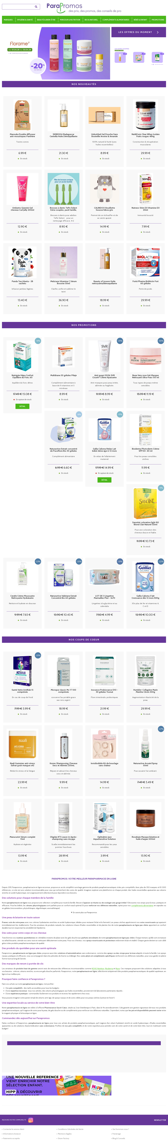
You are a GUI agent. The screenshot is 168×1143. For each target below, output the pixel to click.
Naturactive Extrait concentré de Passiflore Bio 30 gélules (63, 450)
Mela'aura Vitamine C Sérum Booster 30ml (63, 282)
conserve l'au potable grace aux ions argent (63, 698)
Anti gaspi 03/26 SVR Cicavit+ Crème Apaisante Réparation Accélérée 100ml (104, 376)
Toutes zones (22, 142)
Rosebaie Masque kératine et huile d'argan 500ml (145, 838)
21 (63, 153)
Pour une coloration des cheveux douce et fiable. (145, 531)
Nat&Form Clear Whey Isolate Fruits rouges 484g (145, 135)
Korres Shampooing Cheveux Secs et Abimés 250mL (63, 764)
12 (22, 226)
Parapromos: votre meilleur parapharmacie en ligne (84, 878)
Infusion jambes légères (22, 289)
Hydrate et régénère (22, 844)
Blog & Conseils (118, 1138)
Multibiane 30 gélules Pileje (63, 375)
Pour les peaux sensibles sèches (146, 457)
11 (100, 394)
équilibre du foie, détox (22, 383)
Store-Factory (63, 1138)
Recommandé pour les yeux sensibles (104, 845)
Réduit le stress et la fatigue (22, 771)
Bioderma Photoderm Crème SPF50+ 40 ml (145, 450)
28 (63, 855)
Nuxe (118, 968)
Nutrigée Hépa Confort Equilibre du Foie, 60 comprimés (22, 376)
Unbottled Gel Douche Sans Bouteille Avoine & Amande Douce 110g (104, 135)
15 (27, 394)
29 (145, 153)
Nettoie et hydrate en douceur (22, 603)
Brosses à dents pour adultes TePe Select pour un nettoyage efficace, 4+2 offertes (64, 218)
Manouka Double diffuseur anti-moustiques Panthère (22, 135)
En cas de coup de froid (22, 697)
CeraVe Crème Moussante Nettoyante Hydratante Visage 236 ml (22, 597)
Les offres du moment (135, 32)
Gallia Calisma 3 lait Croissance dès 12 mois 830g (145, 597)
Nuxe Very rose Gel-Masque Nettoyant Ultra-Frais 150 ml (145, 376)
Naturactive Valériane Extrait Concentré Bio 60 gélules (63, 597)
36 (63, 300)
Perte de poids (145, 289)
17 (17, 394)
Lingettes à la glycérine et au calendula (104, 604)
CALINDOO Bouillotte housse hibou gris (104, 209)
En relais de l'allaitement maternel (104, 457)
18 (104, 300)
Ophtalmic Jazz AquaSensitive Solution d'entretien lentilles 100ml (104, 838)
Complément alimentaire (63, 456)
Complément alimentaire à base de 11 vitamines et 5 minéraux (63, 385)
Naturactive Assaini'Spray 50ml (145, 764)
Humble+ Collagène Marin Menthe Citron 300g (145, 691)
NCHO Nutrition (98, 968)
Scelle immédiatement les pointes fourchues (63, 845)
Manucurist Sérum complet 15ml (22, 838)
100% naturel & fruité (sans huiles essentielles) (104, 143)
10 (149, 541)
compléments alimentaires (142, 905)
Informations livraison (12, 1134)
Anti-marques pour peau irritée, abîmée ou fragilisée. (104, 384)
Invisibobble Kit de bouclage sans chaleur (104, 764)
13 (22, 300)
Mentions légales (65, 1134)
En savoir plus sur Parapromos (85, 912)
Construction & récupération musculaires (145, 143)
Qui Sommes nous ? (120, 1129)
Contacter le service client (13, 1129)
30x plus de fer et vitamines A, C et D (145, 604)
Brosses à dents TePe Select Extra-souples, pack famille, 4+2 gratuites (63, 209)
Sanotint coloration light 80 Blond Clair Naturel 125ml (145, 523)
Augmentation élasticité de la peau (145, 698)
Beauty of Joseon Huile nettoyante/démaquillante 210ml (104, 282)
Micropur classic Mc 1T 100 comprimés (63, 691)
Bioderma (109, 968)
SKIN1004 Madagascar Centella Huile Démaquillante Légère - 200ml (63, 135)
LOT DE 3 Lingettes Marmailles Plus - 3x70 (104, 597)
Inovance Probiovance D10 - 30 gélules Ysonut (104, 691)
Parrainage (116, 1134)
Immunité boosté (145, 215)
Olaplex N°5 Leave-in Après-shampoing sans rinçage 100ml (63, 838)
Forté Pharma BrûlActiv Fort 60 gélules (146, 282)
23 (22, 782)
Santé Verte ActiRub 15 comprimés (22, 691)
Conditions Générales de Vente (70, 1129)
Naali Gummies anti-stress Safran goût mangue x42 (22, 764)
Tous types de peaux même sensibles (145, 384)
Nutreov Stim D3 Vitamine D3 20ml (145, 209)
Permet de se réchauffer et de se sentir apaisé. (104, 216)
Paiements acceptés (11, 1138)
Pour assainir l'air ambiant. (145, 771)
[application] (161, 1136)
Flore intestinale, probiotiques (104, 697)
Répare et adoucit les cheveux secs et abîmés (63, 772)
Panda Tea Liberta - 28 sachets (22, 282)
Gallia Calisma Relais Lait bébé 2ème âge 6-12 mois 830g (104, 450)
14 (104, 226)
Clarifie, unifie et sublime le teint (63, 290)
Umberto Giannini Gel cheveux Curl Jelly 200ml (22, 209)
